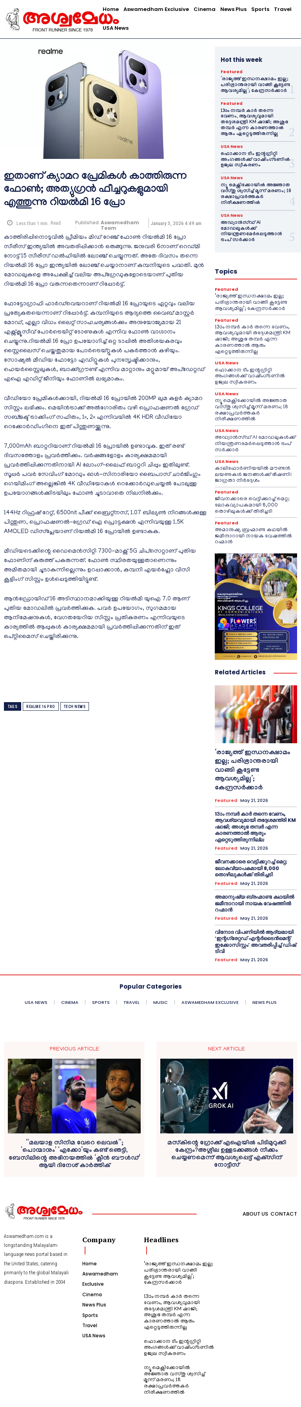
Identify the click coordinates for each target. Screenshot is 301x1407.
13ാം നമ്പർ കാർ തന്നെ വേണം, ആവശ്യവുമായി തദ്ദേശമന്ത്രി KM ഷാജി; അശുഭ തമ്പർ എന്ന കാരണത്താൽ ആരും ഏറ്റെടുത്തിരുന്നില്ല (254, 122)
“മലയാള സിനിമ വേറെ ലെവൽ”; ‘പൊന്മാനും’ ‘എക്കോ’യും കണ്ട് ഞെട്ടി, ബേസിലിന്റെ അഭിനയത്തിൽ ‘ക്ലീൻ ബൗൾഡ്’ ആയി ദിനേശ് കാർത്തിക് (74, 1137)
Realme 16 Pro (40, 706)
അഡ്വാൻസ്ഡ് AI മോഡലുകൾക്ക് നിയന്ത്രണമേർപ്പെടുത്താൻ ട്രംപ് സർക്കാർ (255, 226)
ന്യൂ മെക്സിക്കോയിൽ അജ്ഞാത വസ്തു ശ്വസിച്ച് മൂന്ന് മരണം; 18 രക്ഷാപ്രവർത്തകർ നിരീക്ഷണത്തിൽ (253, 192)
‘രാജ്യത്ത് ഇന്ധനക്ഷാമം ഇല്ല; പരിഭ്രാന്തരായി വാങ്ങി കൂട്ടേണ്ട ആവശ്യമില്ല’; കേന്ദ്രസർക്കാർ (253, 85)
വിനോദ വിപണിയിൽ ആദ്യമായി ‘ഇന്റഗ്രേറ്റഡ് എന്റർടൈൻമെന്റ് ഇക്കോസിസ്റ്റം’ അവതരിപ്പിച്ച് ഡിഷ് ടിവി (252, 924)
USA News (231, 145)
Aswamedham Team (120, 225)
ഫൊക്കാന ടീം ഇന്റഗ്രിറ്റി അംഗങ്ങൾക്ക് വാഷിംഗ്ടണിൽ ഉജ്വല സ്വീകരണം (252, 158)
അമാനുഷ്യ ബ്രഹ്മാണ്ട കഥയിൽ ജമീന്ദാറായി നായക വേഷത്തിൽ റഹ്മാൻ (253, 525)
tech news (75, 706)
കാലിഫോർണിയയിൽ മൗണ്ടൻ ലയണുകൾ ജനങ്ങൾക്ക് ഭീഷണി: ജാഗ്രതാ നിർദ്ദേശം (253, 464)
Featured (231, 72)
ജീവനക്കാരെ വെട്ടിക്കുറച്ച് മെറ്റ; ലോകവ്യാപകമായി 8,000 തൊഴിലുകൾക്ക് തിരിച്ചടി (252, 495)
